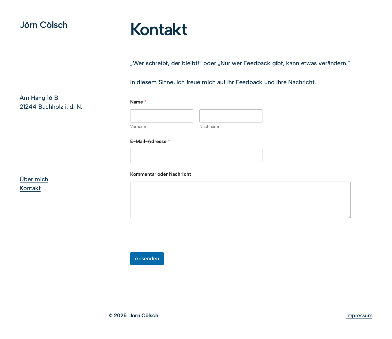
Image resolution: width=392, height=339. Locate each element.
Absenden (147, 258)
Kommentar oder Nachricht (160, 174)
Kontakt (30, 188)
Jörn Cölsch (43, 24)
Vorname (139, 126)
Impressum (359, 315)
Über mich (34, 179)
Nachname (210, 126)
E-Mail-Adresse (150, 141)
